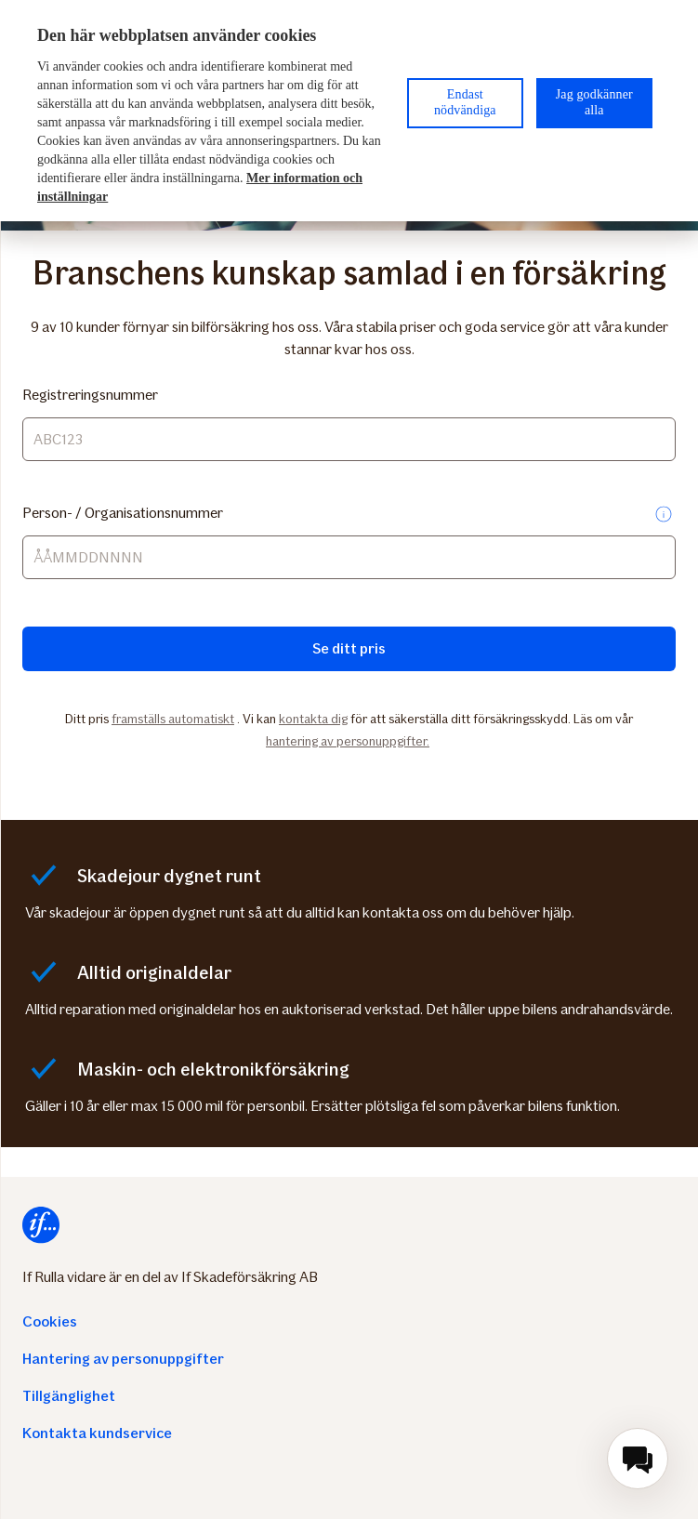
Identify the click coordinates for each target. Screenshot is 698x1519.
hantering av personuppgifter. (347, 741)
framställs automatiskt (173, 719)
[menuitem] (637, 1458)
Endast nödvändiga (465, 102)
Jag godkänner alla (594, 102)
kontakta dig (313, 719)
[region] (349, 110)
